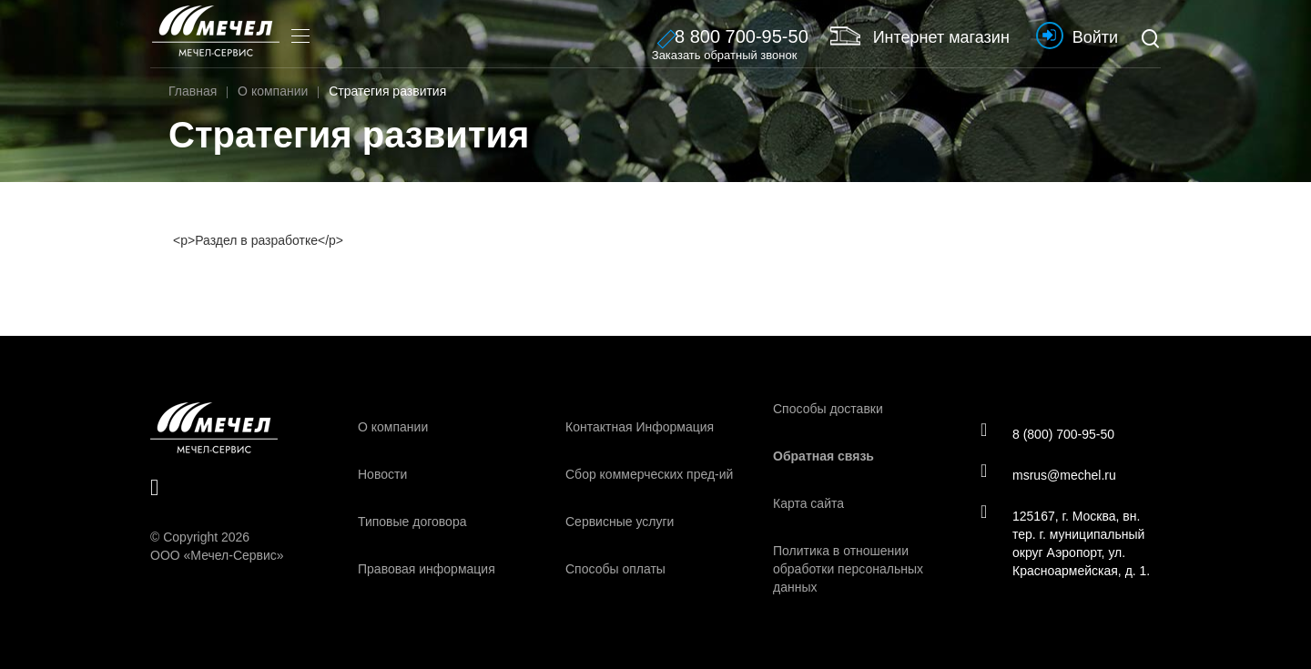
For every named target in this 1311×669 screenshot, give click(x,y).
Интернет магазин (920, 35)
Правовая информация (426, 569)
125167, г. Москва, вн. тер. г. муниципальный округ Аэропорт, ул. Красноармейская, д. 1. (1065, 542)
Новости (382, 474)
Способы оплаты (615, 569)
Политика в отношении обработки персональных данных (848, 568)
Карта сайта (808, 503)
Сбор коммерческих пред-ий (649, 474)
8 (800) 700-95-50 (1047, 433)
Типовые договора (412, 521)
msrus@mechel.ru (1048, 474)
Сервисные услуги (619, 521)
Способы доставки (828, 408)
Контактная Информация (639, 427)
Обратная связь (823, 456)
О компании (393, 427)
